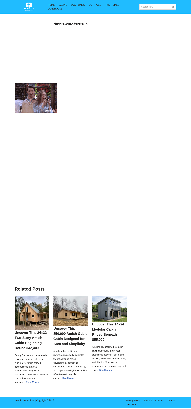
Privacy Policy (133, 400)
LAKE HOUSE (55, 9)
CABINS (63, 5)
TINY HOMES (112, 5)
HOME (51, 5)
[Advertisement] (71, 62)
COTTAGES (95, 5)
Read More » (32, 382)
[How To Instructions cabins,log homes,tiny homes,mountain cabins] (29, 7)
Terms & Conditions (154, 400)
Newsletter (131, 404)
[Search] (154, 7)
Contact (171, 400)
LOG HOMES (78, 5)
